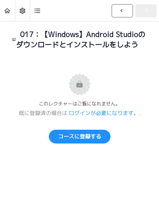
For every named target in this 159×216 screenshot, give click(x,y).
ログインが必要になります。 (104, 113)
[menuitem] (22, 10)
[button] (7, 10)
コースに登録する (79, 136)
